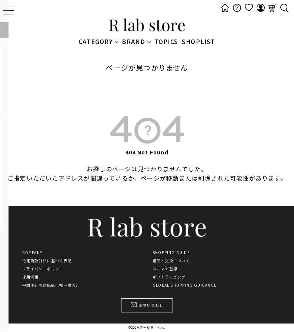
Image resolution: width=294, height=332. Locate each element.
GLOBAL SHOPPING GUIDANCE (185, 285)
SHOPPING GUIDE (171, 252)
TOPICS (166, 41)
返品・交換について (171, 261)
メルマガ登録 (165, 269)
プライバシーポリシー (43, 269)
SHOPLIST (199, 41)
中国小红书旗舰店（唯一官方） (51, 285)
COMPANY (32, 252)
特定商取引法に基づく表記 (47, 261)
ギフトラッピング (169, 277)
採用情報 (30, 277)
